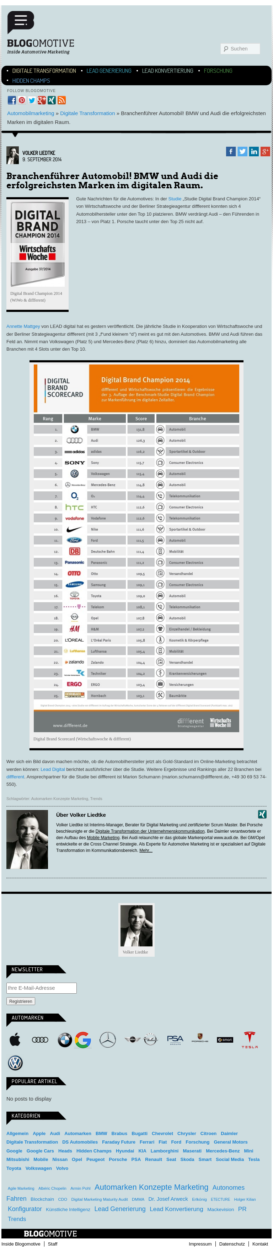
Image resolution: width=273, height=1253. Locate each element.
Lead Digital (53, 769)
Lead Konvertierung (167, 70)
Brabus (120, 1133)
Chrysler (186, 1133)
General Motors (230, 1142)
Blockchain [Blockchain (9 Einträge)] (42, 1199)
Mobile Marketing (103, 837)
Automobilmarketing (30, 113)
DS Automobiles (80, 1142)
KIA (142, 1151)
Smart (225, 1040)
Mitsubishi (17, 1159)
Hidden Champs (31, 80)
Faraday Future (118, 1142)
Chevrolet (162, 1133)
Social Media (230, 1159)
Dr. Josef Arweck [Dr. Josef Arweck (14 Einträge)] (168, 1199)
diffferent (15, 776)
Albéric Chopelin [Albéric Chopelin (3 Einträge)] (52, 1188)
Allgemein (17, 1133)
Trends (96, 798)
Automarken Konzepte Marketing (59, 798)
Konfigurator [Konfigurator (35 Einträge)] (25, 1209)
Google (83, 1040)
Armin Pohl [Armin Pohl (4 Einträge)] (80, 1188)
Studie (175, 198)
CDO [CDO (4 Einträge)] (62, 1199)
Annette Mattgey (23, 326)
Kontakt (260, 1244)
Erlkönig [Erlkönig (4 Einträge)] (199, 1199)
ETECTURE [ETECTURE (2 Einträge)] (220, 1199)
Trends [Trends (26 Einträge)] (17, 1219)
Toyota (13, 1168)
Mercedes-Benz (108, 1040)
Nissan (60, 1159)
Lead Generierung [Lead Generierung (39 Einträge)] (120, 1209)
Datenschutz (232, 1244)
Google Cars (40, 1151)
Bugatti (140, 1133)
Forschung (218, 70)
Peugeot (95, 1159)
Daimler (229, 1133)
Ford (176, 1142)
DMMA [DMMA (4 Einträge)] (138, 1199)
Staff (53, 1244)
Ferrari (147, 1142)
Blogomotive (45, 32)
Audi (40, 1040)
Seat (171, 1159)
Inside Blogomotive (21, 1244)
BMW (65, 1040)
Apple (15, 1040)
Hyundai (125, 1151)
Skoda (187, 1159)
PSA (175, 1040)
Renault (153, 1159)
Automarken (77, 1133)
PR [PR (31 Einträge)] (242, 1209)
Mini (132, 1040)
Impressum (200, 1244)
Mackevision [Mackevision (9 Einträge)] (220, 1209)
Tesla (250, 1040)
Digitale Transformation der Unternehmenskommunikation (150, 831)
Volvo (62, 1168)
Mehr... (145, 850)
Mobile (40, 1159)
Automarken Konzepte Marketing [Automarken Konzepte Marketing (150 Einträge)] (151, 1187)
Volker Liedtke (38, 153)
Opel (150, 1040)
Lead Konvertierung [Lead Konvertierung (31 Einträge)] (176, 1209)
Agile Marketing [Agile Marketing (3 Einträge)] (21, 1188)
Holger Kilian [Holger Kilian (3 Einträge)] (245, 1199)
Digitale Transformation (44, 70)
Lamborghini (165, 1151)
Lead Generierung (109, 70)
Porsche (200, 1038)
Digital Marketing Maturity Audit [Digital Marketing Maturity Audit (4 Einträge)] (99, 1199)
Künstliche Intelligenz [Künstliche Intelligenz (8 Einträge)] (68, 1209)
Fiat (163, 1142)
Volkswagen (15, 1063)
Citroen (208, 1133)
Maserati (192, 1151)
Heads (65, 1151)
